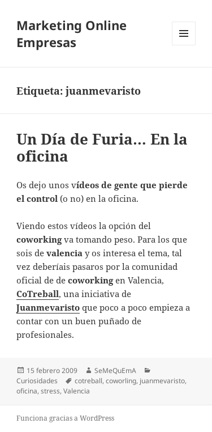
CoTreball (37, 293)
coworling (121, 381)
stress (50, 391)
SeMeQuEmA (115, 370)
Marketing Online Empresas (71, 33)
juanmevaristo (162, 381)
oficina (26, 391)
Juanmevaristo (48, 307)
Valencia (76, 391)
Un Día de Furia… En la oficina (102, 147)
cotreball (88, 381)
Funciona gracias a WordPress (65, 418)
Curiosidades (37, 381)
